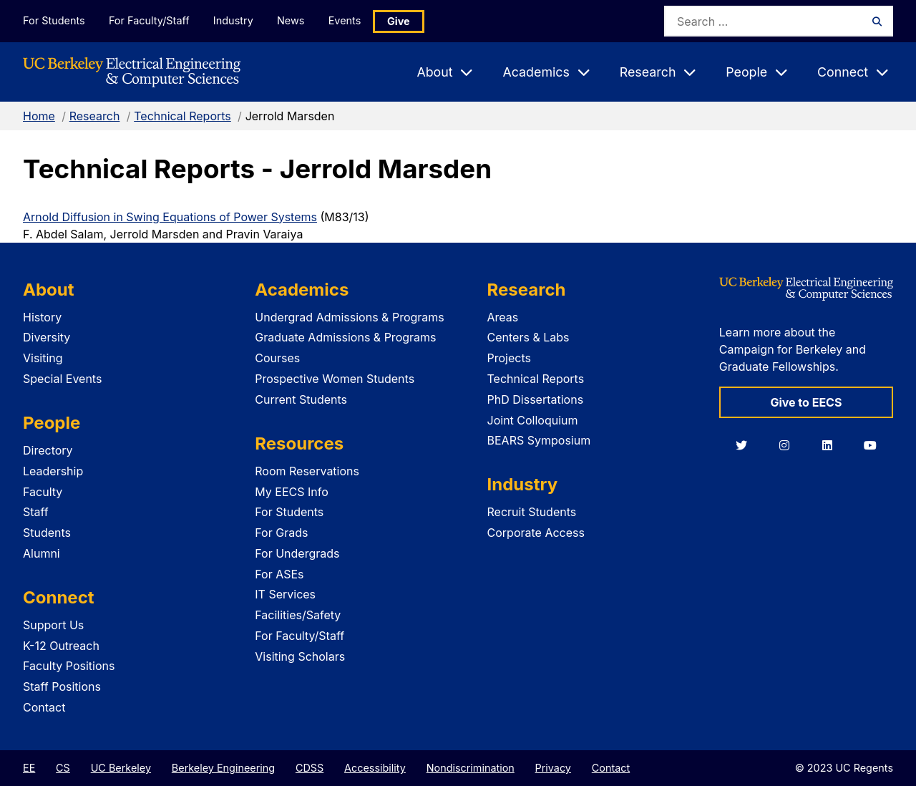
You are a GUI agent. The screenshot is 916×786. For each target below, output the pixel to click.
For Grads (281, 532)
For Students (53, 20)
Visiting (43, 358)
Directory (48, 450)
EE (29, 768)
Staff (36, 512)
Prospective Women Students (334, 379)
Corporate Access (536, 532)
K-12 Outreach (61, 646)
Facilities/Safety (298, 615)
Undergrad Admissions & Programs (349, 317)
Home (39, 116)
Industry (235, 20)
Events (347, 20)
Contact (44, 707)
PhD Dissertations (535, 399)
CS (63, 768)
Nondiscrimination (471, 768)
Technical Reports (182, 116)
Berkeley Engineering (223, 768)
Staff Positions (62, 686)
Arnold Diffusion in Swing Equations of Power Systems (170, 217)
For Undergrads (297, 553)
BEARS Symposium (539, 440)
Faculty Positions (68, 666)
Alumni (41, 553)
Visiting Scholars (300, 656)
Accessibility (375, 768)
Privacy (553, 768)
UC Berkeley (121, 768)
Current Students (301, 399)
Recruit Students (532, 512)
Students (47, 532)
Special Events (62, 379)
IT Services (285, 594)
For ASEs (279, 574)
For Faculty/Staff (149, 20)
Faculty (42, 492)
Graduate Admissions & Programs (345, 337)
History (42, 317)
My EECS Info (291, 492)
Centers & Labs (528, 337)
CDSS (309, 768)
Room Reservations (307, 471)
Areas (503, 317)
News (292, 20)
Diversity (46, 337)
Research (94, 116)
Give (402, 21)
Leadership (53, 471)
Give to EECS (806, 402)
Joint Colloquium (532, 420)
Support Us (53, 625)
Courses (277, 358)
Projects (509, 358)
